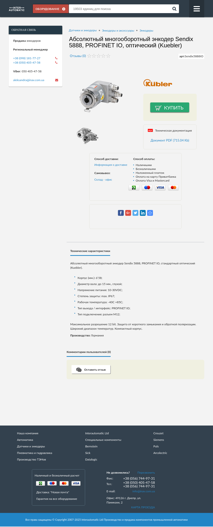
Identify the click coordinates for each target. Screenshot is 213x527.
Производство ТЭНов (31, 459)
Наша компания (27, 433)
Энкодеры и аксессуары (118, 31)
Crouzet (158, 433)
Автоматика (25, 440)
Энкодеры (146, 31)
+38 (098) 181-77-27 (26, 58)
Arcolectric (160, 453)
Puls (156, 446)
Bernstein (91, 446)
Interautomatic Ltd (97, 433)
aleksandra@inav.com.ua (28, 80)
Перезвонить (146, 473)
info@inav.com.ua (144, 491)
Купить (174, 108)
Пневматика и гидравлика (34, 453)
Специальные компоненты (103, 440)
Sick (87, 453)
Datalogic (91, 459)
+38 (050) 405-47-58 (26, 63)
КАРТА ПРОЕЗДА (143, 507)
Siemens (158, 440)
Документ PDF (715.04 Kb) (170, 140)
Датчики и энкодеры (83, 31)
